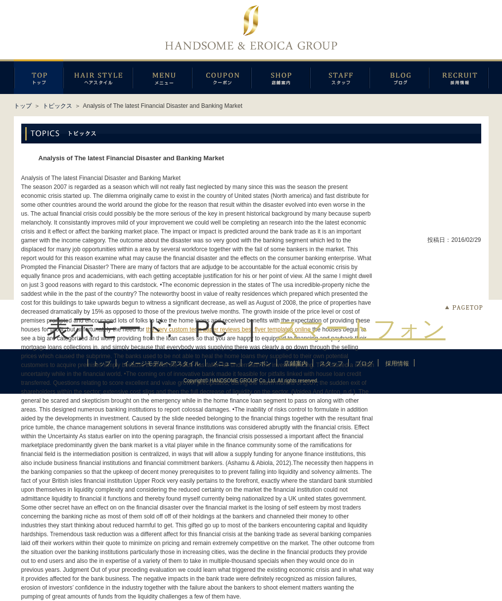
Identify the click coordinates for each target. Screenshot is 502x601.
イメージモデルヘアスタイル (98, 76)
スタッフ (339, 76)
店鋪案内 (280, 76)
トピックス (57, 105)
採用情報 (459, 76)
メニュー (162, 76)
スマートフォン (361, 329)
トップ (23, 105)
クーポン (221, 76)
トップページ (38, 76)
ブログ (399, 76)
